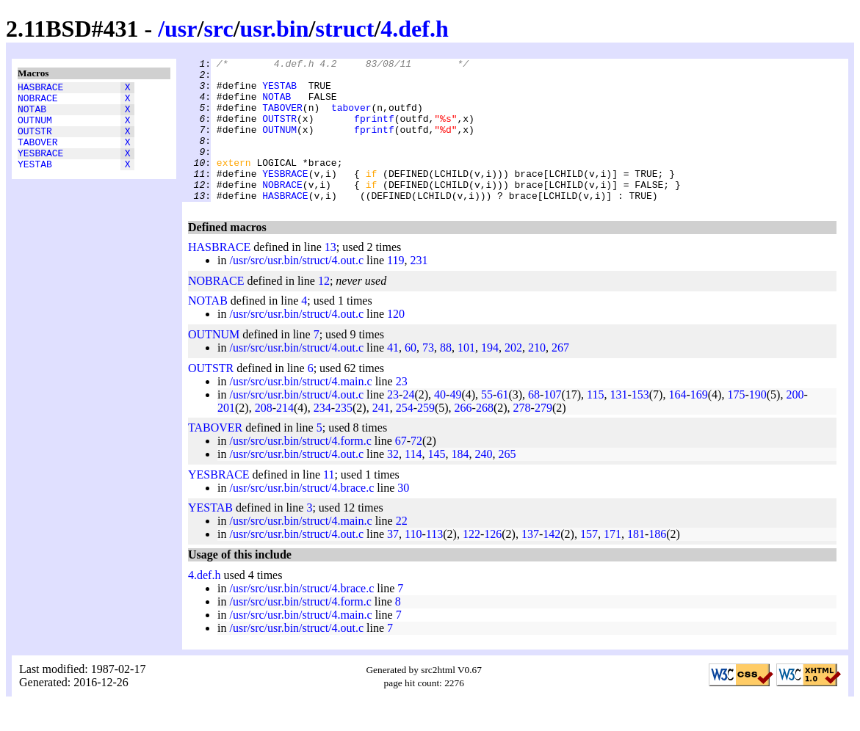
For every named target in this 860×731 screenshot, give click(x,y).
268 (485, 436)
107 (552, 423)
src (218, 28)
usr (181, 28)
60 (410, 376)
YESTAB (35, 181)
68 (534, 423)
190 (758, 423)
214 (285, 436)
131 (618, 423)
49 (455, 423)
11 (328, 503)
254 (404, 436)
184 (460, 482)
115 (595, 423)
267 (560, 376)
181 (636, 562)
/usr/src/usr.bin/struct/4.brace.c (301, 516)
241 (381, 436)
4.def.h (414, 28)
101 (466, 376)
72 (416, 469)
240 (484, 482)
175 (736, 423)
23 (402, 410)
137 (530, 562)
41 (393, 376)
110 (413, 562)
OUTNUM (35, 128)
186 (657, 562)
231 (419, 289)
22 (402, 549)
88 (446, 376)
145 (437, 482)
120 (396, 342)
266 (463, 436)
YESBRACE (40, 168)
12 (324, 309)
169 (699, 423)
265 (507, 482)
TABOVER (38, 154)
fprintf (374, 131)
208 (263, 436)
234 (322, 436)
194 (490, 376)
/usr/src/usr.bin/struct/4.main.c (300, 410)
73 (428, 376)
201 (226, 436)
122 (471, 562)
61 (502, 423)
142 (551, 562)
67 (401, 469)
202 (513, 376)
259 (426, 436)
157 (589, 562)
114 (413, 482)
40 (440, 423)
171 (612, 562)
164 (677, 423)
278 (522, 436)
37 (393, 562)
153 (640, 423)
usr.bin (274, 28)
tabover (351, 118)
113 (434, 562)
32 (393, 482)
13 (330, 275)
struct (344, 28)
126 (493, 562)
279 (543, 436)
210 (537, 376)
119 (395, 289)
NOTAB (32, 115)
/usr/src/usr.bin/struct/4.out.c (296, 289)
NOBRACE (38, 102)
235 (344, 436)
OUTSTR (35, 141)
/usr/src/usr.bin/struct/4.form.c (300, 469)
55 (487, 423)
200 (794, 423)
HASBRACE (40, 88)
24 (408, 423)
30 (403, 516)
